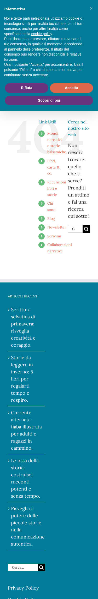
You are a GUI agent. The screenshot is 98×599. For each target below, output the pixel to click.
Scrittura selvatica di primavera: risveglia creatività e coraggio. (23, 327)
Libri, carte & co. (53, 167)
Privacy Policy (23, 588)
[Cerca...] (75, 229)
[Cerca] (86, 229)
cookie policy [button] (41, 34)
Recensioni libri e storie (56, 188)
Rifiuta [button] (26, 88)
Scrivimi (54, 236)
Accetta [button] (71, 88)
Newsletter (56, 227)
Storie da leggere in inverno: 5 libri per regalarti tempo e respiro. (22, 379)
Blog (51, 218)
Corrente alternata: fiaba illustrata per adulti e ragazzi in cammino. (26, 430)
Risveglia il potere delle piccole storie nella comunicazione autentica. (27, 526)
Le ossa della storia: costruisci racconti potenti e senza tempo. (25, 478)
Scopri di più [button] (49, 100)
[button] (91, 8)
